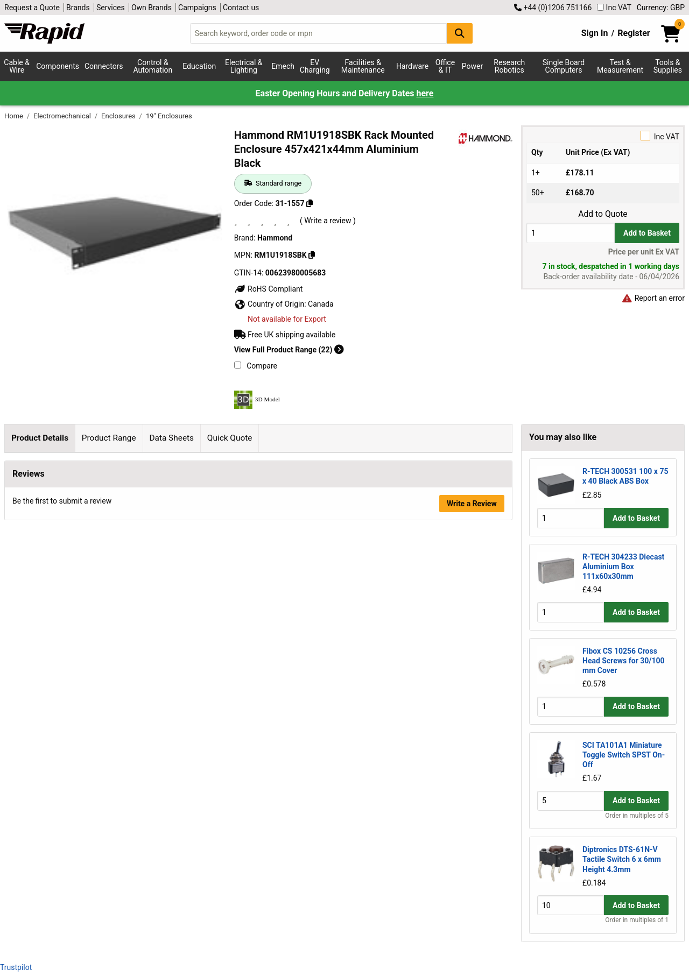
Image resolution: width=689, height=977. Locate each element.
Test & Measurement (620, 66)
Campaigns (197, 7)
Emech (282, 66)
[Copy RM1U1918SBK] (311, 255)
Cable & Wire (17, 66)
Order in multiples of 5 (637, 815)
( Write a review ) (328, 220)
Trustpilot (16, 967)
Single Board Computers (564, 66)
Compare (255, 366)
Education (199, 66)
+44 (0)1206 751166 (553, 7)
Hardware (412, 66)
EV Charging (315, 66)
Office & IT (445, 66)
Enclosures (119, 116)
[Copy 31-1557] (309, 203)
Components (57, 66)
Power (472, 66)
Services (110, 7)
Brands (78, 7)
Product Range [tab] (109, 438)
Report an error (653, 298)
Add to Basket (647, 233)
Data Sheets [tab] (171, 438)
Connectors (104, 66)
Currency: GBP (661, 7)
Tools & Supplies (667, 66)
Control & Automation (153, 66)
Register (633, 33)
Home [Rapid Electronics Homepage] (14, 116)
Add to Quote (602, 214)
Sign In (594, 33)
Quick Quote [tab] (229, 438)
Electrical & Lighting (243, 66)
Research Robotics (509, 66)
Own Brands (151, 7)
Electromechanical (63, 116)
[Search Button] (460, 33)
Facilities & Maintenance (363, 66)
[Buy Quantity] (570, 233)
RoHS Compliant (268, 289)
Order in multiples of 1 (637, 920)
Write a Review (472, 881)
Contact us (241, 7)
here (424, 93)
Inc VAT (614, 7)
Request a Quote (32, 7)
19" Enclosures (169, 116)
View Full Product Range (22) (289, 349)
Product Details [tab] (39, 438)
